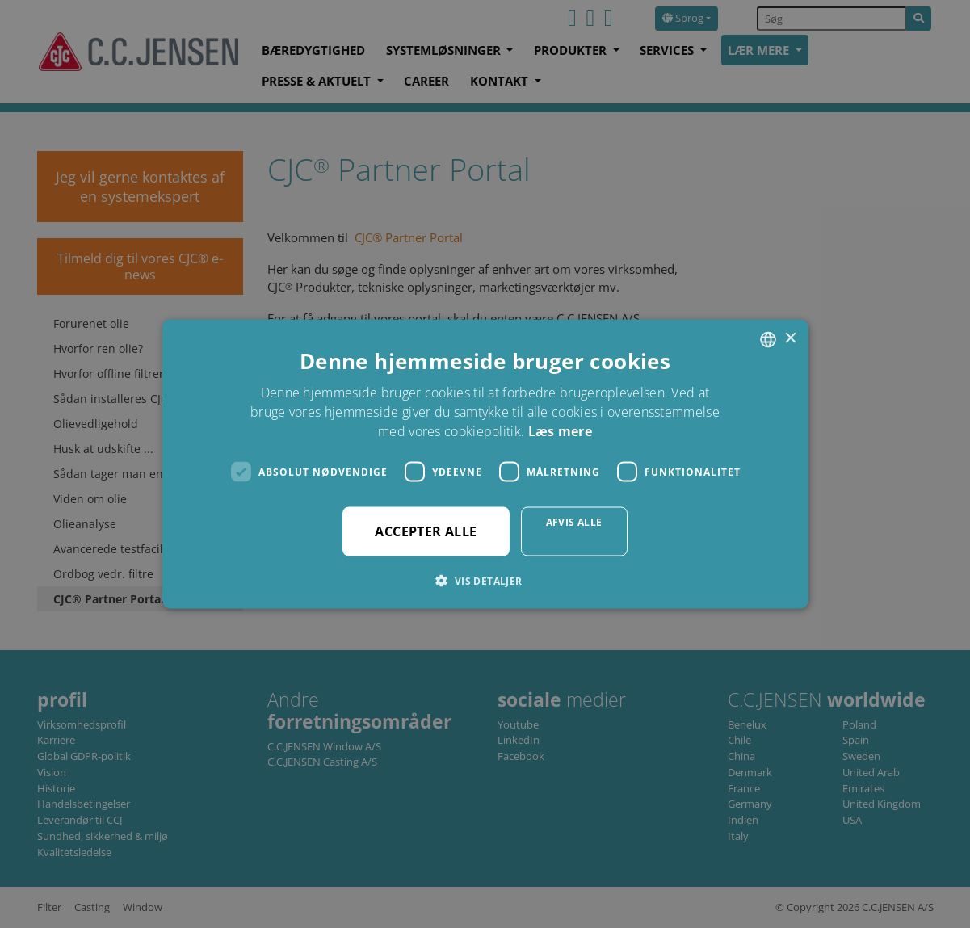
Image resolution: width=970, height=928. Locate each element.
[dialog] (485, 464)
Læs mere (560, 431)
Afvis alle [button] (574, 522)
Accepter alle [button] (426, 531)
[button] (484, 581)
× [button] (790, 339)
